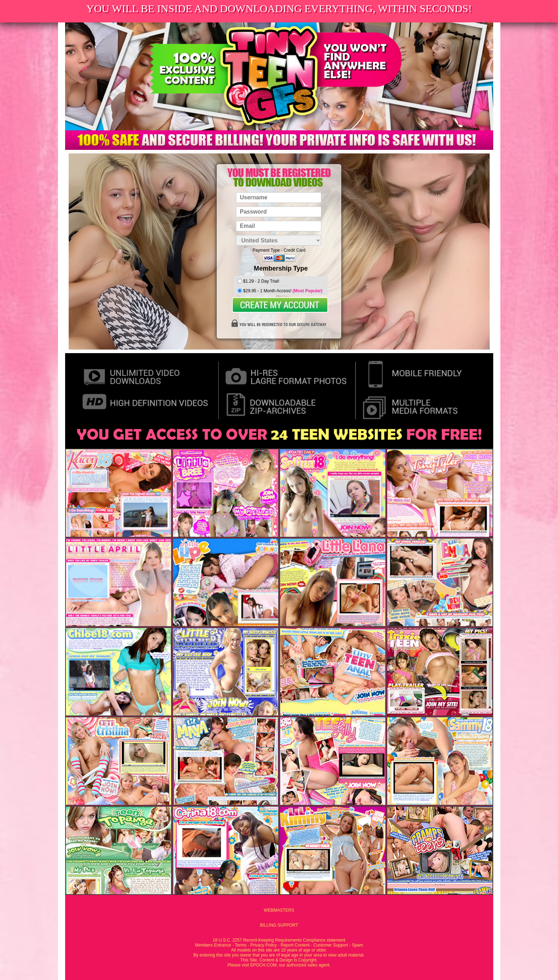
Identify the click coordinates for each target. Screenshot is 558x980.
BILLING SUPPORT (279, 925)
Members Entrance (213, 945)
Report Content (295, 945)
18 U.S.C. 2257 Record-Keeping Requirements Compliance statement (279, 940)
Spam (357, 945)
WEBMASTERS (279, 910)
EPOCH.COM (263, 965)
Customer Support (331, 945)
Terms (241, 945)
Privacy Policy (263, 945)
